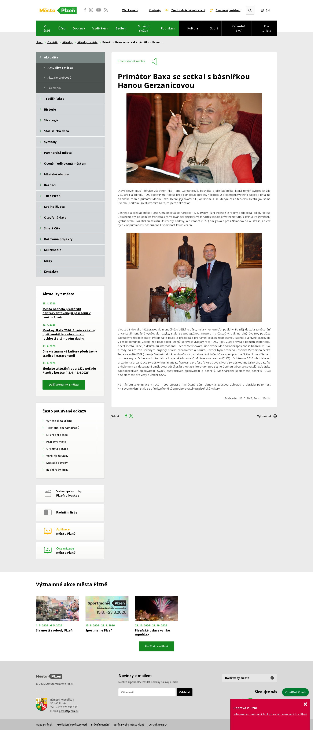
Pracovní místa (56, 442)
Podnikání (168, 28)
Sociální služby (143, 28)
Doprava (79, 28)
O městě (45, 28)
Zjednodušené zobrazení (188, 10)
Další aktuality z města (64, 384)
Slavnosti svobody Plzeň (54, 630)
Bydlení (121, 28)
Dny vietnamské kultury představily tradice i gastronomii (70, 353)
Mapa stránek (44, 724)
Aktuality (67, 42)
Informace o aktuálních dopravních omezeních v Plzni (270, 714)
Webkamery (130, 10)
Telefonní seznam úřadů (62, 428)
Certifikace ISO (158, 724)
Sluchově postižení (228, 10)
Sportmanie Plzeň (98, 630)
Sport (214, 28)
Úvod (39, 42)
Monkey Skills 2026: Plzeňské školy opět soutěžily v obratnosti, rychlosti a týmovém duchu (69, 334)
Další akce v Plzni (156, 646)
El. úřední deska (57, 435)
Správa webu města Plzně (129, 724)
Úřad (62, 28)
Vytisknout (264, 416)
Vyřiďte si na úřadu (59, 421)
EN (268, 10)
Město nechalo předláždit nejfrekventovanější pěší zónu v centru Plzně (67, 313)
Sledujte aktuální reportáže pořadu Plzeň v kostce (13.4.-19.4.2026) (69, 370)
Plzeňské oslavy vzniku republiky (152, 632)
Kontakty (155, 10)
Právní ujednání (100, 724)
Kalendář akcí (238, 28)
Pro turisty (266, 28)
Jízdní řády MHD (57, 470)
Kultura (193, 28)
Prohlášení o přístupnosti (72, 724)
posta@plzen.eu (68, 711)
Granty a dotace (57, 449)
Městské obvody (57, 463)
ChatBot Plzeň (295, 692)
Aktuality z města (87, 42)
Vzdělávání (100, 28)
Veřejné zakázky (57, 456)
